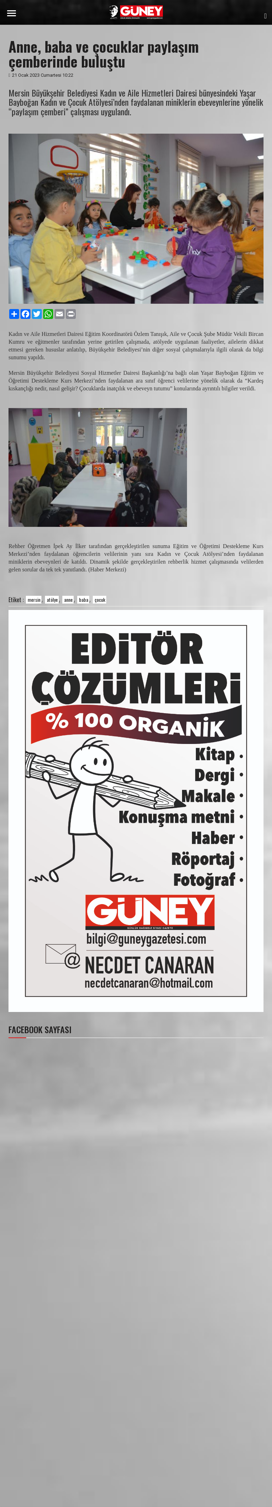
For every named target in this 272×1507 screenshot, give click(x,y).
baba (83, 599)
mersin (34, 599)
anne (68, 599)
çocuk (100, 599)
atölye (52, 599)
